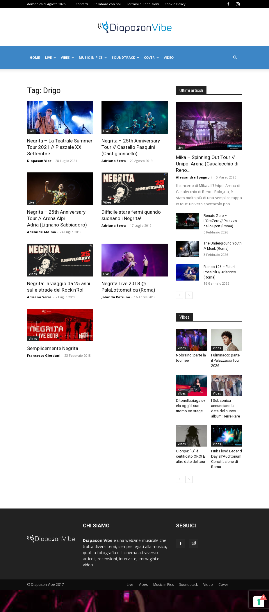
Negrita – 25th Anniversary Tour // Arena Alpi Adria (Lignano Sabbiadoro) (57, 218)
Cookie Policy (175, 4)
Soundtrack (125, 57)
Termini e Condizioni (142, 4)
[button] (235, 57)
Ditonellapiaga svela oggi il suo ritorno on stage (190, 405)
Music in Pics (93, 57)
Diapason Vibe (39, 160)
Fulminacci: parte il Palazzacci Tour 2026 (225, 360)
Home (35, 57)
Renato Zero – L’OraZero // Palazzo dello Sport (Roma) (220, 221)
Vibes (67, 57)
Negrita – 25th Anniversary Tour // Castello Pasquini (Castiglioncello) (130, 147)
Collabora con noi (107, 4)
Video (169, 57)
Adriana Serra (113, 160)
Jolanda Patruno (115, 297)
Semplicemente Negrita (52, 348)
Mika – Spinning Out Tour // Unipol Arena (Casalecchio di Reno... (207, 163)
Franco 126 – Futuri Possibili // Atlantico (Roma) (220, 272)
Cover (151, 57)
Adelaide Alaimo (41, 232)
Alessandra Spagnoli (194, 177)
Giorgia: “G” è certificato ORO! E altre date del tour (190, 456)
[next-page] (189, 295)
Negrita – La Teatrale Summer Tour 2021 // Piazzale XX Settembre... (59, 147)
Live (50, 57)
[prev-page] (179, 295)
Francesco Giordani (43, 355)
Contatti (82, 4)
